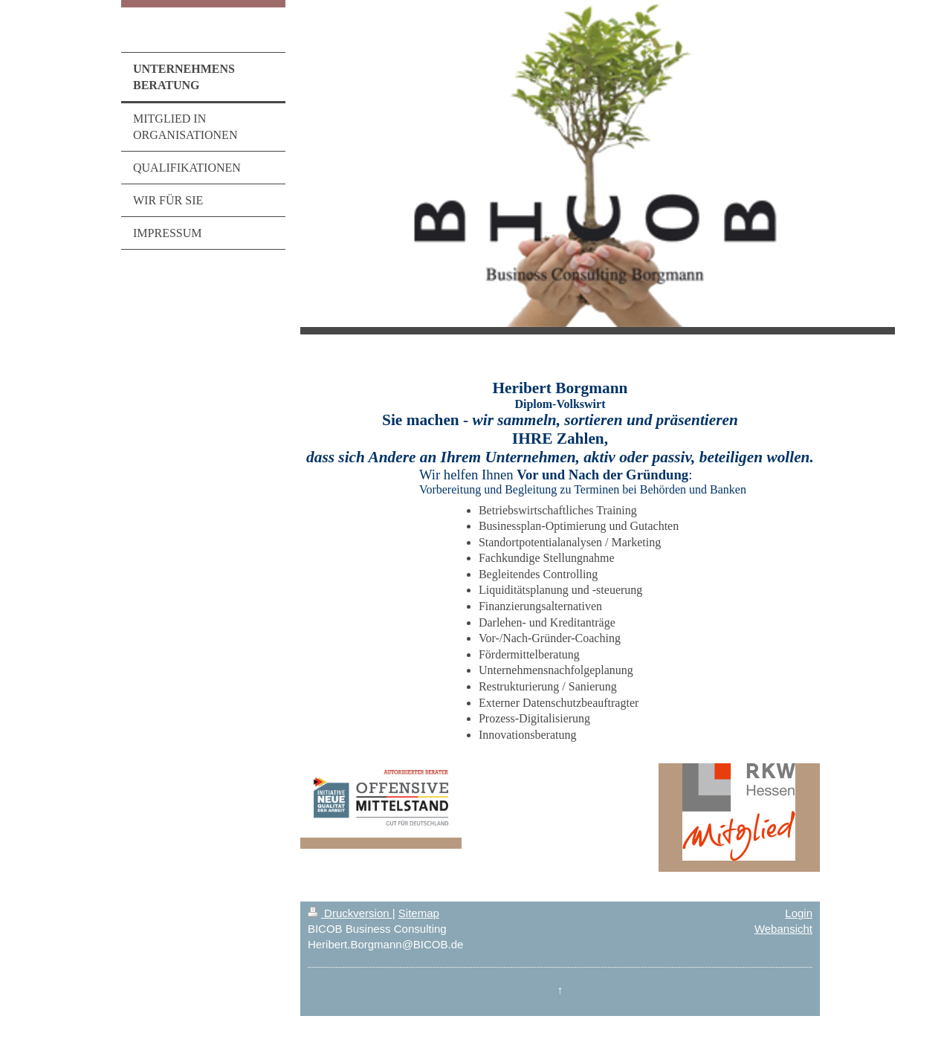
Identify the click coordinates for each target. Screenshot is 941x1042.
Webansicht (783, 928)
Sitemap (418, 913)
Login (798, 913)
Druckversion (350, 913)
